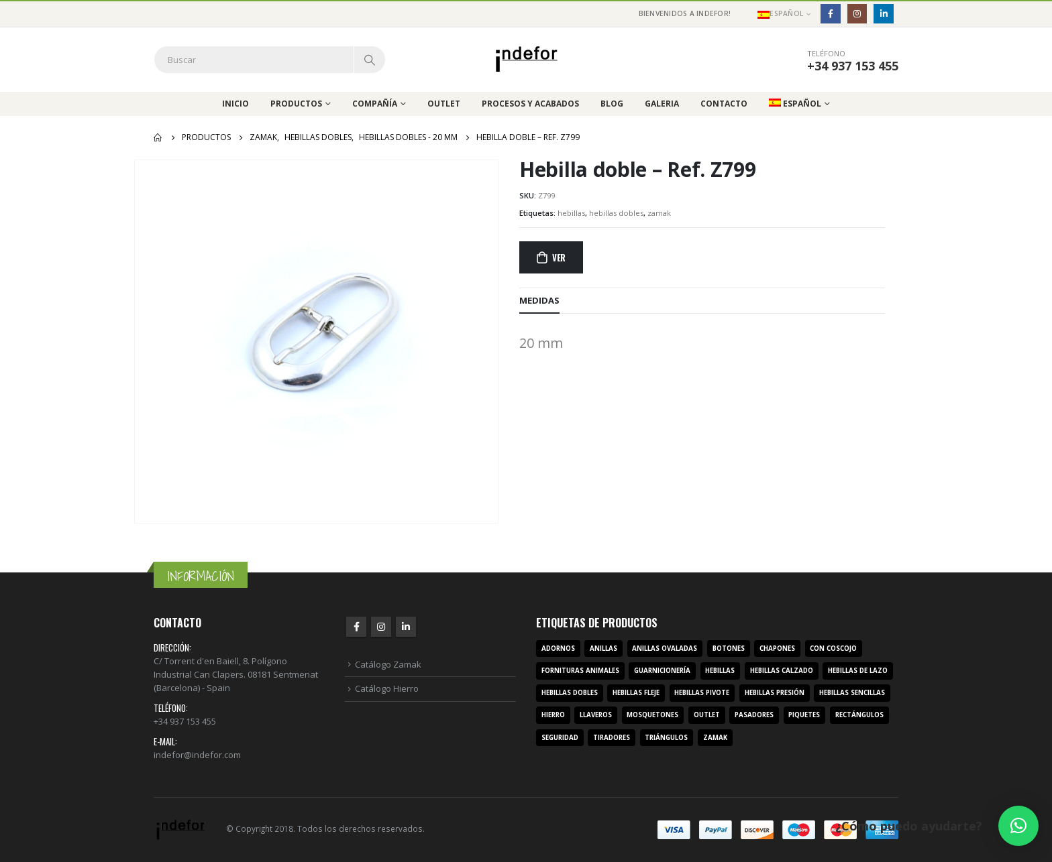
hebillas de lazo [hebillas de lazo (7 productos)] (858, 670)
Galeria (662, 103)
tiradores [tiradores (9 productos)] (611, 737)
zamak (659, 213)
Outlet (443, 103)
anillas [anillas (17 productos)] (603, 648)
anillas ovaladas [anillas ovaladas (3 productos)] (664, 648)
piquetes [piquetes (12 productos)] (804, 715)
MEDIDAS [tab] (539, 300)
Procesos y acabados (530, 103)
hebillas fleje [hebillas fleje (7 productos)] (636, 692)
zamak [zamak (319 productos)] (715, 737)
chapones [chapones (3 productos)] (777, 648)
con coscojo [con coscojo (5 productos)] (833, 648)
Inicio (235, 103)
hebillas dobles (616, 213)
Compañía (374, 103)
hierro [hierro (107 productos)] (553, 715)
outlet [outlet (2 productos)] (707, 715)
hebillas (571, 213)
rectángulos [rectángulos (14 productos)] (859, 715)
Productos (296, 103)
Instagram (381, 627)
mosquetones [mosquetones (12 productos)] (652, 715)
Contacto (723, 103)
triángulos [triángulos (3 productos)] (666, 737)
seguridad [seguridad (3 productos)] (559, 737)
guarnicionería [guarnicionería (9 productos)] (662, 670)
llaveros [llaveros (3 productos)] (596, 715)
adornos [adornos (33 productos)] (558, 648)
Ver (559, 257)
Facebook (356, 627)
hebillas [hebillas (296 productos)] (720, 670)
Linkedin (406, 627)
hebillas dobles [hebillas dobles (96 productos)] (569, 692)
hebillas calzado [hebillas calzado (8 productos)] (781, 670)
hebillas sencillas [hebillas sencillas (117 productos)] (852, 692)
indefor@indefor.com (197, 755)
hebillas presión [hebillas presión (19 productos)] (774, 692)
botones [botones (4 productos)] (729, 648)
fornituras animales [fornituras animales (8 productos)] (580, 670)
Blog (611, 103)
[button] (1018, 826)
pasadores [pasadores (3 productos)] (754, 715)
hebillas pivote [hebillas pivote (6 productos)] (701, 692)
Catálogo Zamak (388, 664)
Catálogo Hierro (387, 688)
